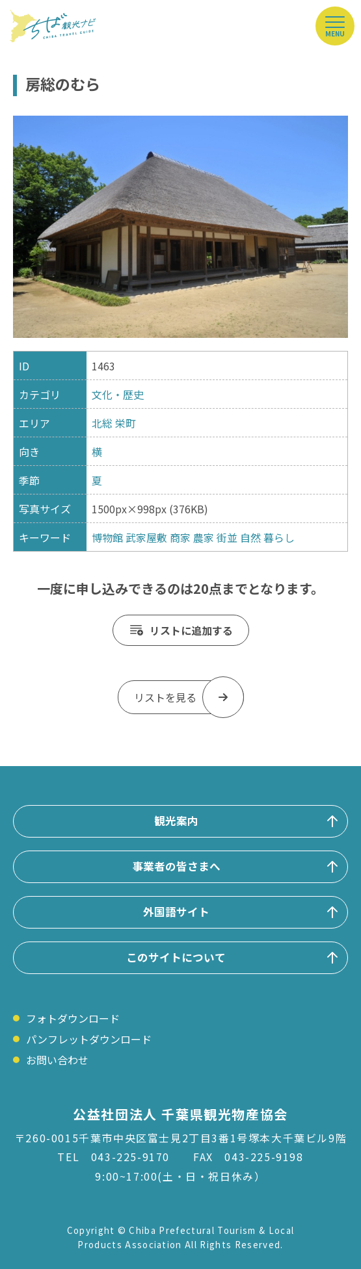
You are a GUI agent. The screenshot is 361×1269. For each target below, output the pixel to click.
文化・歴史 (118, 394)
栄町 (125, 423)
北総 (102, 423)
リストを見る (165, 697)
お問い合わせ (57, 1060)
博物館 (107, 537)
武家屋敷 (146, 537)
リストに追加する (191, 630)
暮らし (279, 537)
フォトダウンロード (73, 1018)
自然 (250, 537)
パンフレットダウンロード (89, 1039)
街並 (227, 537)
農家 (203, 537)
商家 (180, 537)
